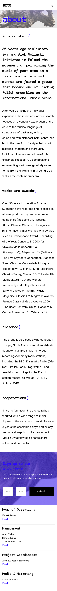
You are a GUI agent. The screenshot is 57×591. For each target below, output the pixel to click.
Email (5, 519)
